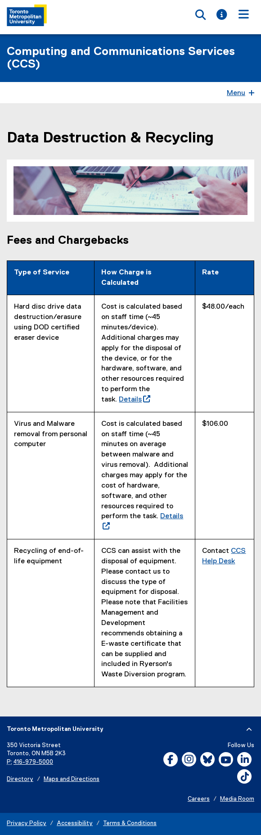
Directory (20, 779)
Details (134, 399)
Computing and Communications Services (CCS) (121, 58)
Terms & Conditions (130, 823)
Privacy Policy (26, 823)
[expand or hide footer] (249, 729)
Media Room (237, 799)
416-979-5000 (33, 762)
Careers (199, 799)
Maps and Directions (71, 779)
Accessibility (75, 823)
